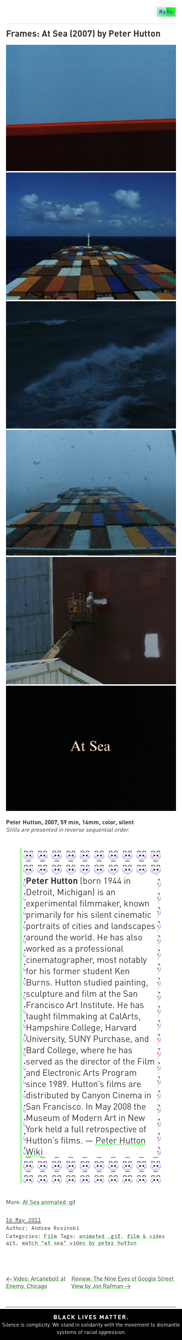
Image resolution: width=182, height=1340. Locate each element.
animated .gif (100, 1236)
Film (50, 1236)
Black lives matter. (91, 1317)
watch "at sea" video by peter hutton (79, 1242)
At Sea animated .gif (49, 1202)
